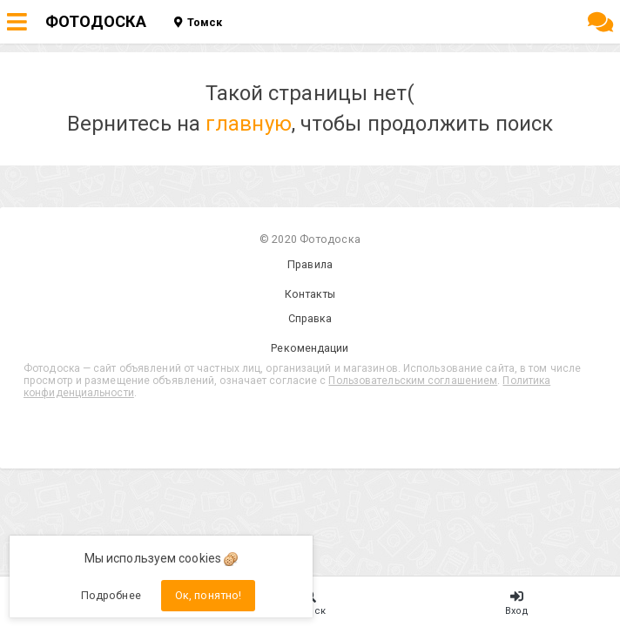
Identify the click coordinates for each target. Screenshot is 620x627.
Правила (310, 264)
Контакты (310, 293)
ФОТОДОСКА (95, 21)
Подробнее (111, 595)
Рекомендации (309, 347)
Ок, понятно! (208, 595)
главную (249, 123)
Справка (310, 318)
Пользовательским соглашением (412, 380)
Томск (198, 22)
